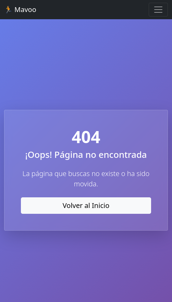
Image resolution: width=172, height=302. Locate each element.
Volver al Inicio (86, 205)
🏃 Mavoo (20, 9)
